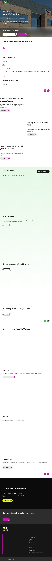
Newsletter (8, 535)
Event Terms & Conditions (12, 549)
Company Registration (11, 547)
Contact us (8, 553)
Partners (7, 537)
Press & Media (8, 541)
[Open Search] (44, 2)
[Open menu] (48, 2)
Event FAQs (8, 551)
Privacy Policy (9, 545)
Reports (7, 539)
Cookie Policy (9, 543)
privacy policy (24, 516)
